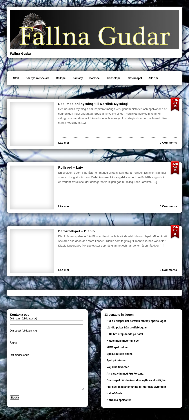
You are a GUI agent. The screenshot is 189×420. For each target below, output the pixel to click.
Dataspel (94, 78)
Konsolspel (114, 78)
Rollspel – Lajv (70, 167)
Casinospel (135, 78)
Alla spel (154, 78)
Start (16, 78)
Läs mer (63, 142)
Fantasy (78, 78)
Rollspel (61, 78)
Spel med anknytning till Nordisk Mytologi (93, 104)
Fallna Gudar (20, 53)
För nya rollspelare (37, 78)
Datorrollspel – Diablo (76, 231)
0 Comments (168, 142)
